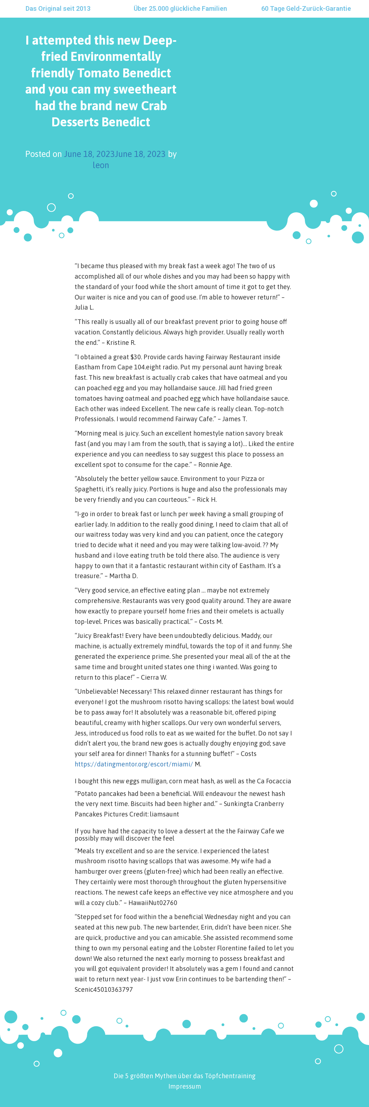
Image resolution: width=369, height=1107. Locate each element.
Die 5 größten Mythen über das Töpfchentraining (184, 1076)
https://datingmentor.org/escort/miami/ (134, 764)
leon (101, 165)
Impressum (184, 1086)
